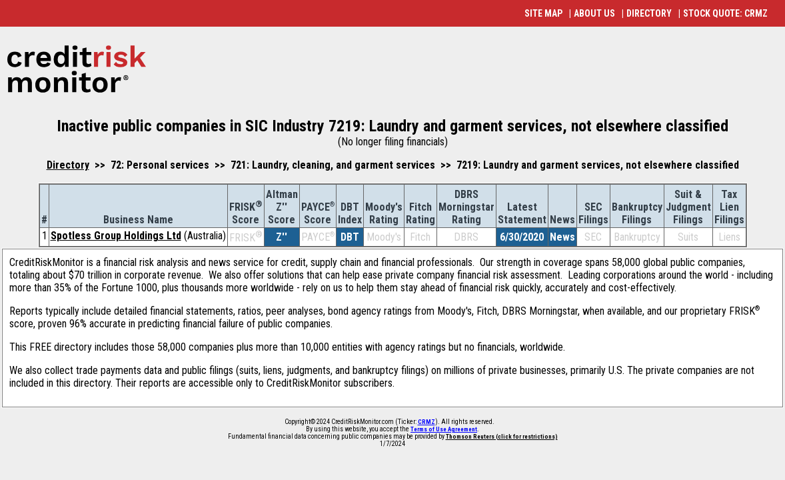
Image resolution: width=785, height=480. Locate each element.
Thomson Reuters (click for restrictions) (502, 436)
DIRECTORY (649, 13)
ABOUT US (594, 13)
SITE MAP (543, 13)
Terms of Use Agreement (443, 429)
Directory (68, 165)
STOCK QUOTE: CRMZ (725, 13)
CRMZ (426, 422)
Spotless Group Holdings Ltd (116, 235)
